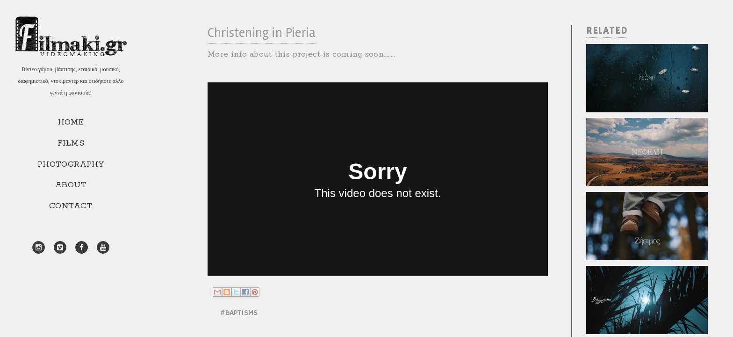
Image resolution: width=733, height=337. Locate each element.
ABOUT (70, 185)
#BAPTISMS (239, 313)
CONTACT (71, 206)
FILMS (70, 143)
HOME (71, 122)
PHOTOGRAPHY (70, 164)
